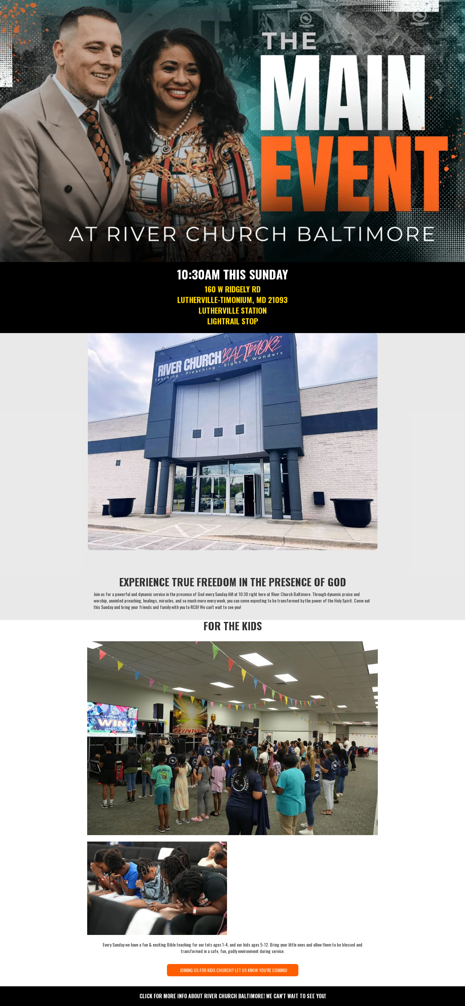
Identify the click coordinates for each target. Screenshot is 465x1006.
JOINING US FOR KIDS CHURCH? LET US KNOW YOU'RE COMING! (233, 970)
